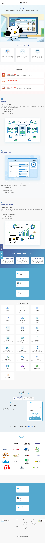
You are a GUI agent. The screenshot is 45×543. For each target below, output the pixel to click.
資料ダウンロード (25, 530)
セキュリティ (13, 539)
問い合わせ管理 (19, 526)
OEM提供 (25, 533)
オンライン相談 (25, 527)
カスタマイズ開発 (26, 535)
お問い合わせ (30, 431)
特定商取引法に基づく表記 (35, 539)
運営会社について (8, 539)
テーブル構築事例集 (33, 529)
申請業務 (18, 528)
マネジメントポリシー (28, 539)
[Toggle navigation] (3, 3)
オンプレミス (25, 534)
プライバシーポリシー (22, 539)
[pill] (17, 402)
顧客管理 (18, 525)
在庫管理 (18, 527)
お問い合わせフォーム (26, 525)
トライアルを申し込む (34, 423)
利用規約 (17, 539)
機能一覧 (17, 531)
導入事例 (17, 529)
